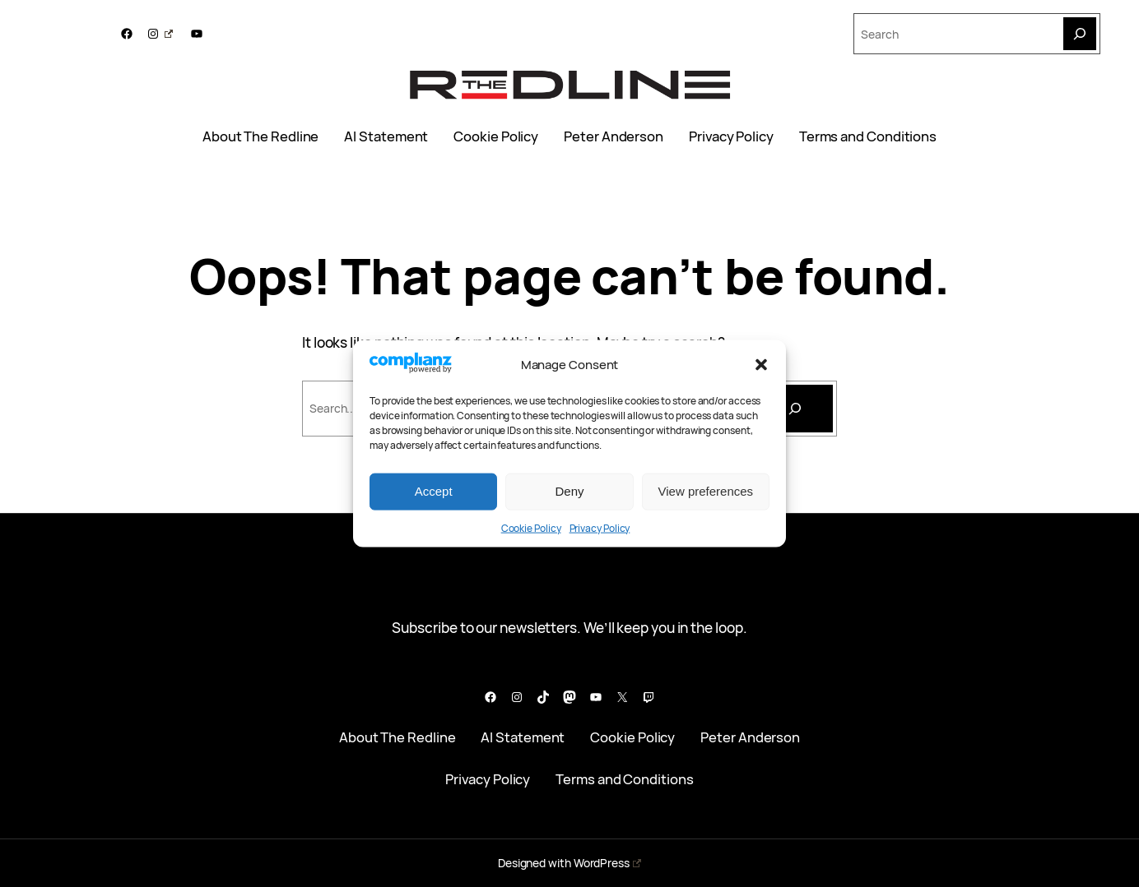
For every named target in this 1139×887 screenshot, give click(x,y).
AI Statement (386, 136)
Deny (569, 491)
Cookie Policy (531, 527)
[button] (761, 364)
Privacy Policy (600, 527)
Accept (434, 491)
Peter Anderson (613, 136)
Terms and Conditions (868, 136)
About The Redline (260, 136)
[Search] (1079, 33)
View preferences (706, 491)
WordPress (607, 863)
